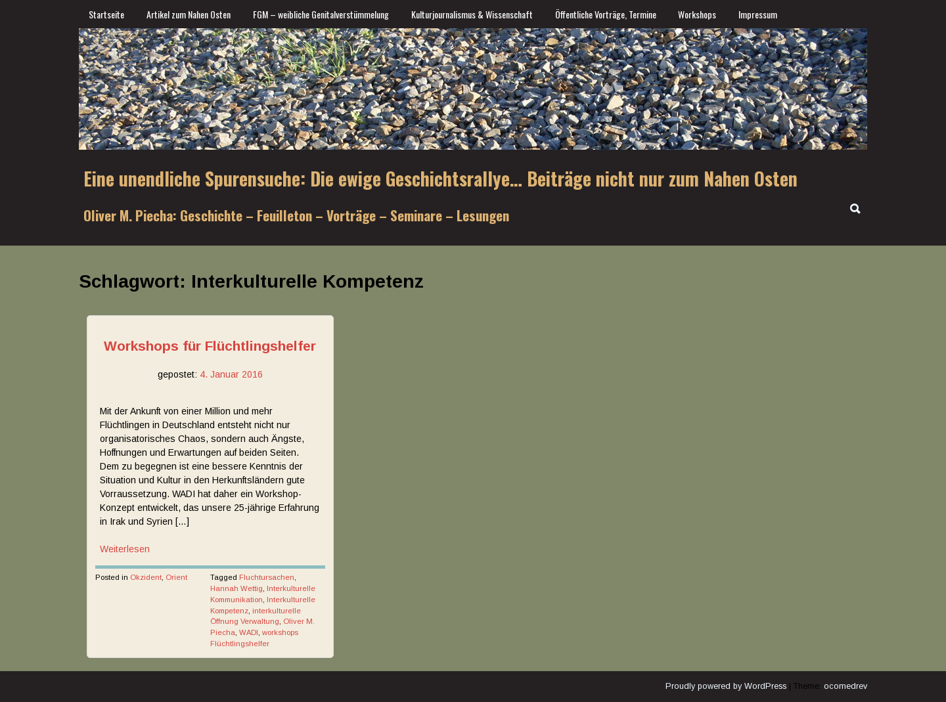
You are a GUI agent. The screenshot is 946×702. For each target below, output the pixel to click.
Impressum (757, 14)
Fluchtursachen (266, 577)
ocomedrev (845, 686)
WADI (248, 632)
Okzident (146, 577)
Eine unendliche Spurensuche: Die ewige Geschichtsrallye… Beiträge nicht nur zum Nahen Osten (440, 178)
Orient (176, 577)
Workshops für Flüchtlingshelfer (210, 345)
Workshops (697, 14)
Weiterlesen (125, 549)
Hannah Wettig (236, 588)
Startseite (106, 14)
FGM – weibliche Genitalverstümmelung (321, 14)
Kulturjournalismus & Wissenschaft (472, 14)
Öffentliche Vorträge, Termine (605, 14)
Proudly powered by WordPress (725, 686)
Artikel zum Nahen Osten (188, 14)
